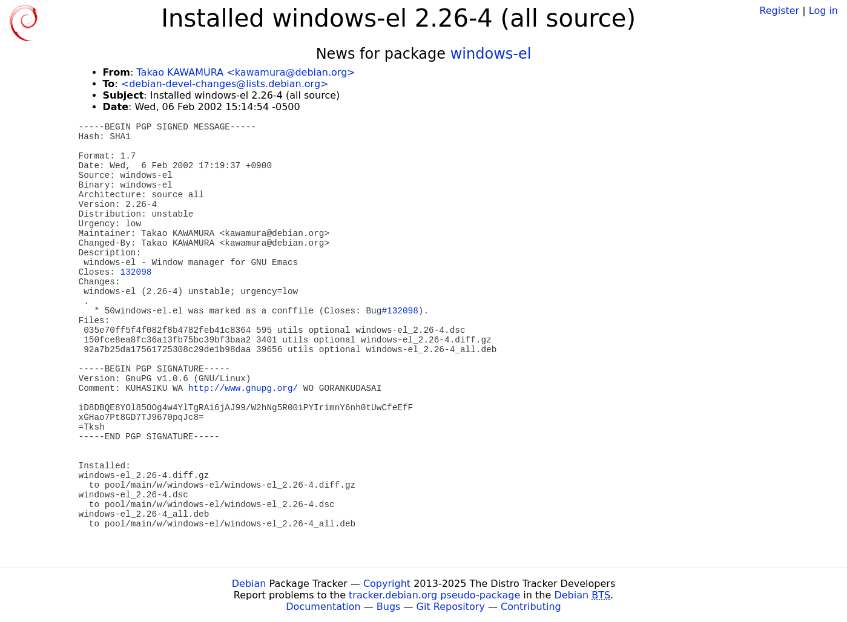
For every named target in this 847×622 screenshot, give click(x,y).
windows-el (491, 53)
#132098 (399, 311)
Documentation (323, 606)
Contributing (531, 606)
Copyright (386, 583)
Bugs (389, 606)
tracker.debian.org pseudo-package (434, 595)
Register (779, 10)
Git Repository (451, 606)
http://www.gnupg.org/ (243, 388)
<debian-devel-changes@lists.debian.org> (225, 84)
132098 (136, 272)
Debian (249, 583)
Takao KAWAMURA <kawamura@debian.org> (245, 72)
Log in (823, 10)
